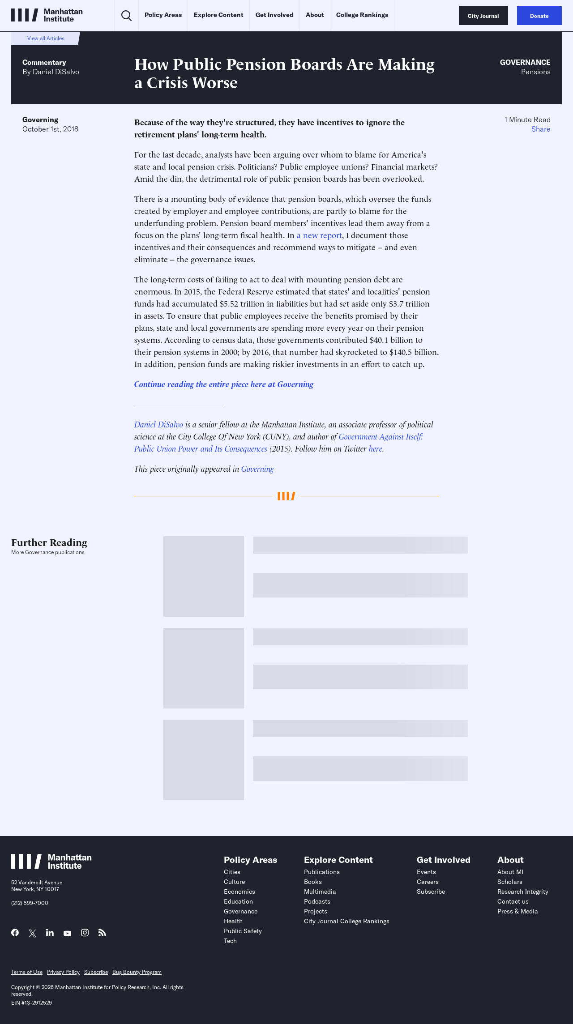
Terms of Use (27, 972)
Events (426, 872)
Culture (234, 882)
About (315, 15)
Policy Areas (163, 15)
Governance (525, 62)
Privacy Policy (63, 972)
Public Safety (243, 931)
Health (233, 921)
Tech (230, 941)
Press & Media (517, 911)
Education (238, 901)
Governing (40, 119)
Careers (428, 882)
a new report (319, 234)
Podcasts (317, 901)
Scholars (509, 882)
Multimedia (320, 891)
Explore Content (219, 15)
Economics (239, 891)
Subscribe (431, 891)
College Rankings (362, 15)
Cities (232, 872)
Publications (322, 872)
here (375, 447)
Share (541, 129)
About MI (510, 872)
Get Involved (275, 15)
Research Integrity (522, 891)
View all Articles (45, 38)
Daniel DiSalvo (56, 71)
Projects (315, 911)
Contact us (513, 901)
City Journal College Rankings (346, 921)
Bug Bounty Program (137, 972)
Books (313, 882)
